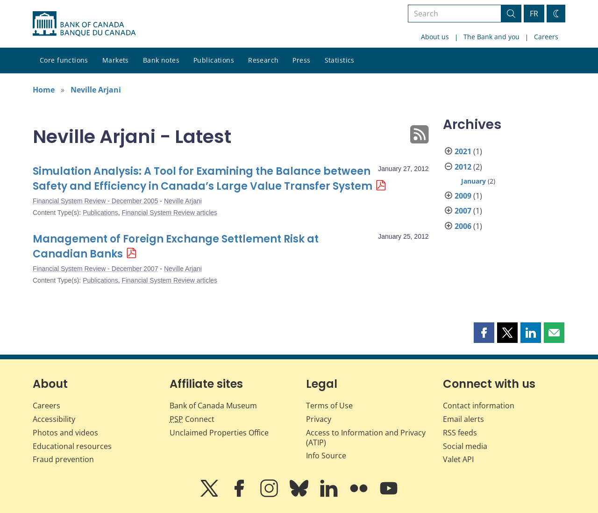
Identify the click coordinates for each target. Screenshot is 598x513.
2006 (463, 226)
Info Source (326, 455)
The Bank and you (491, 36)
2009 (463, 196)
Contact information (478, 405)
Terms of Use (329, 405)
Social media (465, 446)
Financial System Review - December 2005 (95, 201)
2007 (463, 211)
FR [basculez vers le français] (534, 13)
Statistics (340, 60)
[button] (484, 332)
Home (44, 90)
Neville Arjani (96, 90)
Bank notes (161, 60)
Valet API (458, 459)
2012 (463, 167)
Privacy (318, 419)
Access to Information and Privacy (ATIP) (366, 438)
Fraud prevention (63, 459)
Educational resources (72, 446)
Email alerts (463, 419)
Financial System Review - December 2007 (95, 268)
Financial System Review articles (169, 212)
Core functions (64, 60)
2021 (463, 151)
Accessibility (54, 419)
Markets (115, 60)
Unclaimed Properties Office (219, 433)
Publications (213, 60)
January (473, 181)
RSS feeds (460, 433)
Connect (192, 419)
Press (301, 60)
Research (263, 60)
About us (435, 36)
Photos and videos (65, 433)
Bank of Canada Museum (213, 405)
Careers (546, 36)
